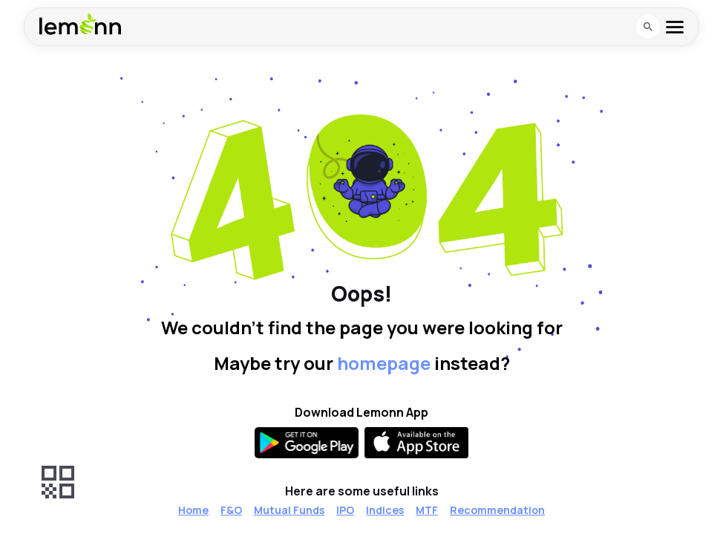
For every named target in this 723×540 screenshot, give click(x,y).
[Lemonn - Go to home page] (80, 24)
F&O (231, 510)
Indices (385, 510)
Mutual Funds (289, 510)
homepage (384, 363)
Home (193, 510)
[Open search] (648, 27)
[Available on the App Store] (416, 442)
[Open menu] (675, 27)
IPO (345, 510)
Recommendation (497, 510)
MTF (427, 510)
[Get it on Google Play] (307, 442)
